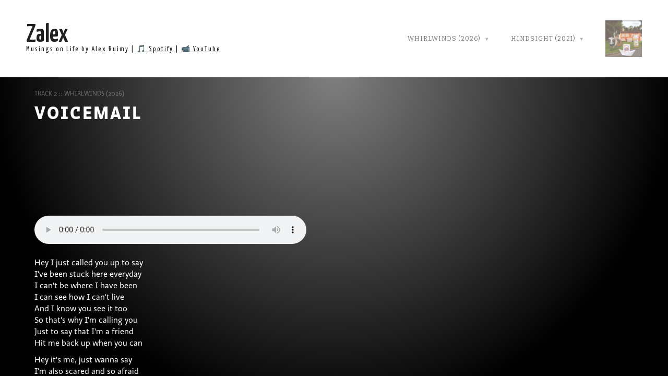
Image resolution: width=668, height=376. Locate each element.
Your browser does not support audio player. (170, 230)
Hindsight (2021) (543, 38)
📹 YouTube (201, 49)
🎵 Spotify (155, 49)
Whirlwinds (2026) (444, 38)
